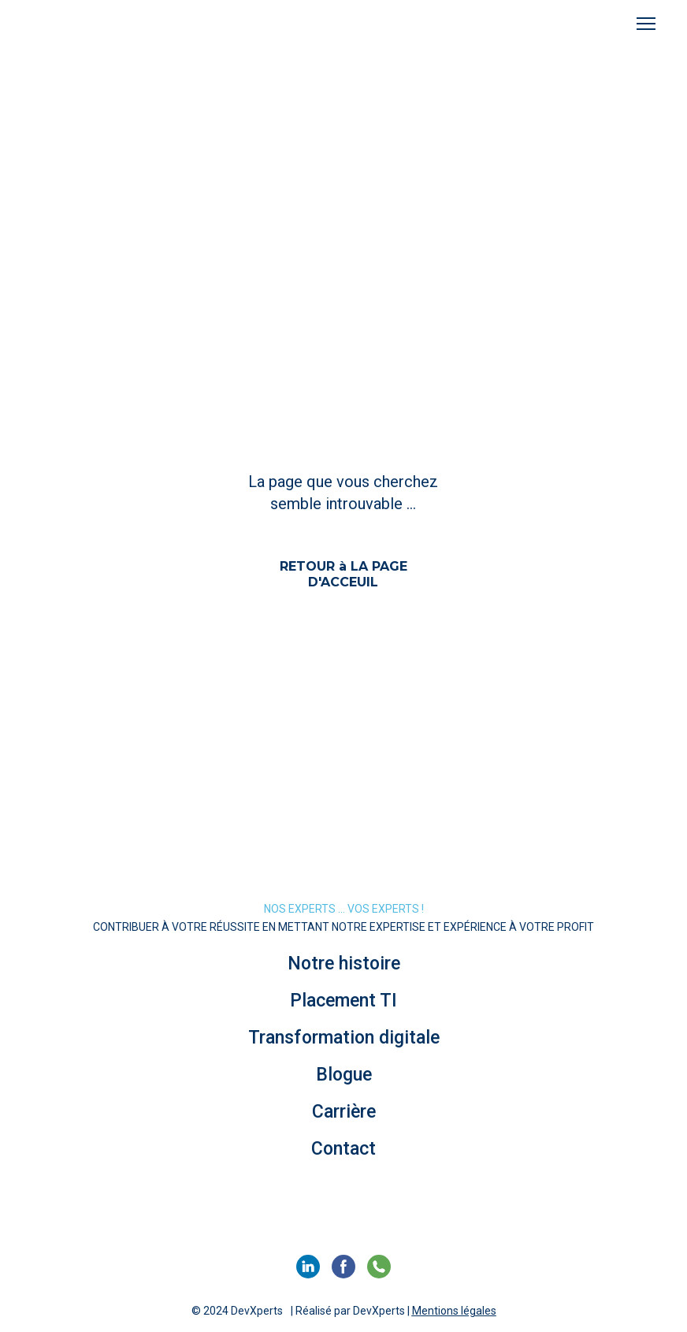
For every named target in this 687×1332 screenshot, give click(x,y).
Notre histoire (344, 963)
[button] (343, 573)
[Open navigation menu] (646, 23)
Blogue (344, 1074)
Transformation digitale (344, 1037)
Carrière (344, 1111)
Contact (343, 1148)
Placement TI (343, 1000)
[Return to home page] (92, 24)
